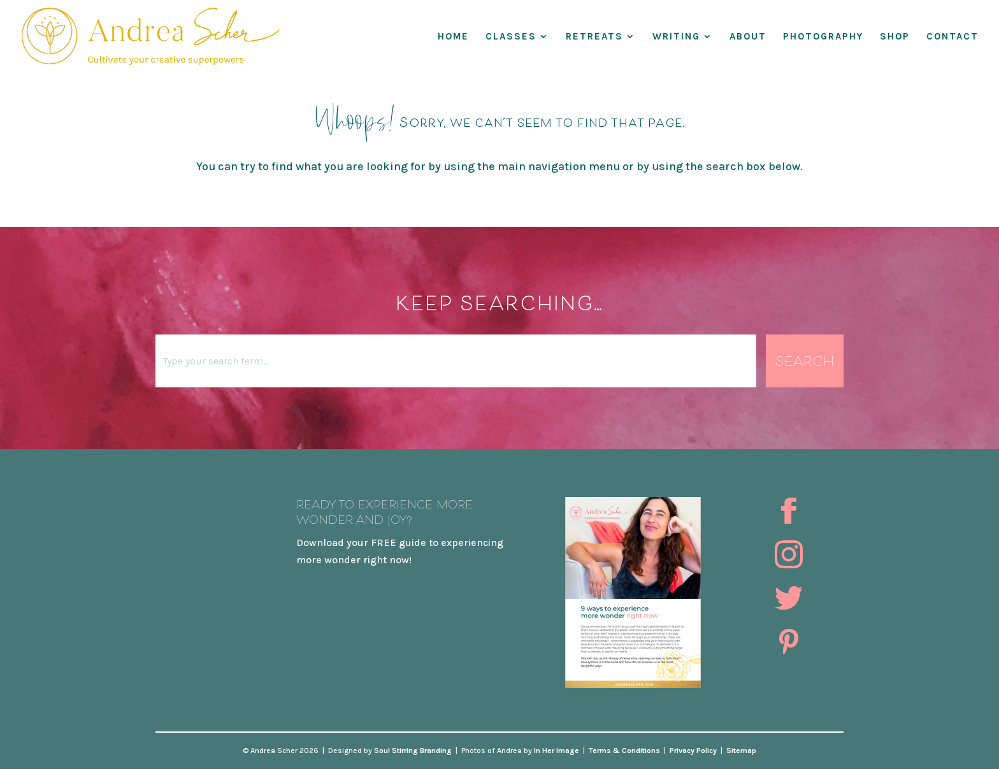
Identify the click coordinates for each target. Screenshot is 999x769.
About (747, 37)
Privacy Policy (693, 750)
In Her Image (556, 750)
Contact (952, 37)
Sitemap (741, 750)
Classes (510, 37)
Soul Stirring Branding (413, 750)
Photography (823, 37)
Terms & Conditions (624, 750)
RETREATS (594, 37)
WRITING (676, 37)
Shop (895, 37)
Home (453, 37)
